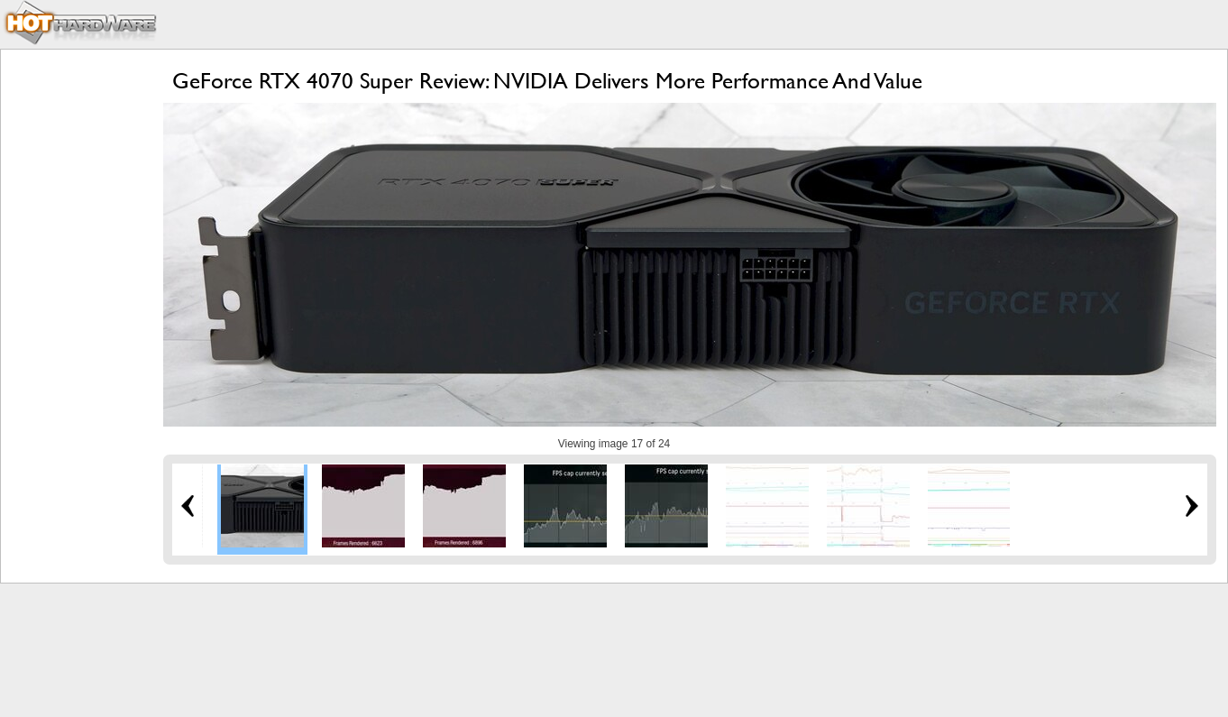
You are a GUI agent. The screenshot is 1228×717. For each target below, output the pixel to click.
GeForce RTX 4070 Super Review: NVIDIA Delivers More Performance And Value (547, 81)
